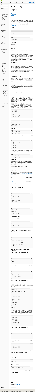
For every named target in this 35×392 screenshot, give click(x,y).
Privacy (14, 391)
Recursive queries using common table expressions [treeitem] (5, 96)
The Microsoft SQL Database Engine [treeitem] (5, 15)
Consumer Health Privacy (18, 391)
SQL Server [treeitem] (2, 8)
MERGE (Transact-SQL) (15, 379)
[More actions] (32, 4)
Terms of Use (24, 391)
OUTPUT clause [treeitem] (5, 85)
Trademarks (27, 391)
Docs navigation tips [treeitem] (3, 9)
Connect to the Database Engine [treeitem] (4, 17)
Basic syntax (12, 178)
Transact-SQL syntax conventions (15, 25)
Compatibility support (13, 14)
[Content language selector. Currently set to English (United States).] (4, 390)
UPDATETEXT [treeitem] (4, 91)
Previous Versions (6, 391)
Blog (8, 391)
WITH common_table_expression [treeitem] (5, 93)
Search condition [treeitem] (5, 87)
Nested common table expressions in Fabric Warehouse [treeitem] (5, 99)
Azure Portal (26, 2)
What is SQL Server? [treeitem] (4, 13)
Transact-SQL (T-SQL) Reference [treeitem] (4, 60)
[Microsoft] (1, 0)
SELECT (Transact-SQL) (15, 374)
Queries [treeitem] (3, 80)
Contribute (12, 391)
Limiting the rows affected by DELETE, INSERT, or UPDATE (17, 181)
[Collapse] (8, 4)
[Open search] (32, 0)
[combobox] (4, 5)
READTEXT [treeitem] (4, 86)
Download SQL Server (31, 2)
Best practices (12, 13)
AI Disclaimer (2, 391)
